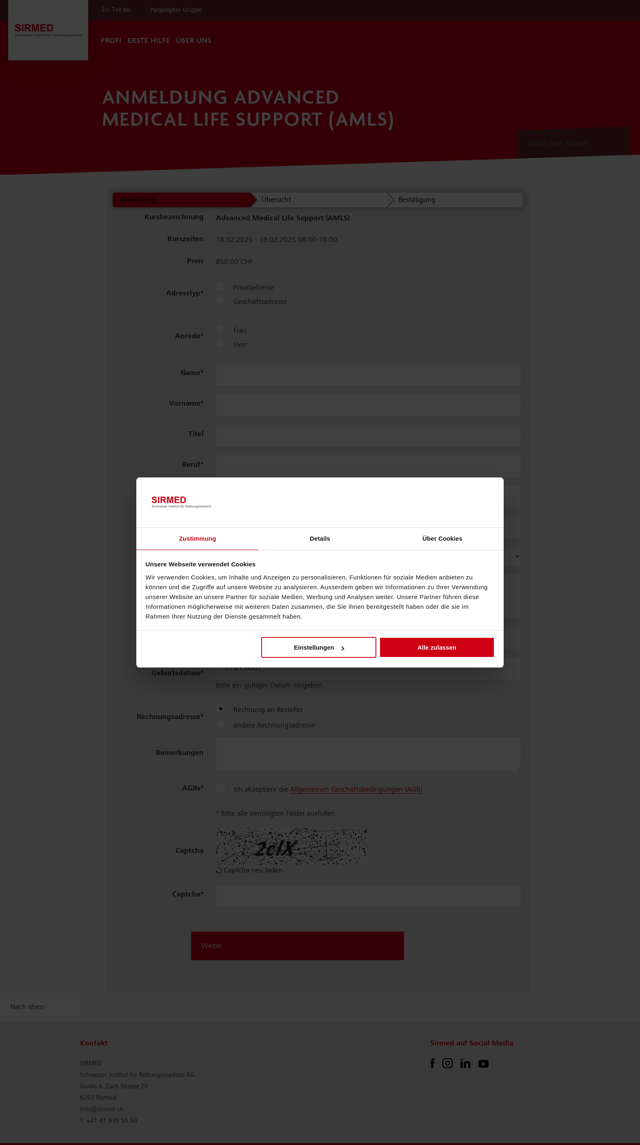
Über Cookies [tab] (442, 538)
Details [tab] (320, 538)
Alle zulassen (437, 647)
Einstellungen (319, 647)
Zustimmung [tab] (197, 538)
